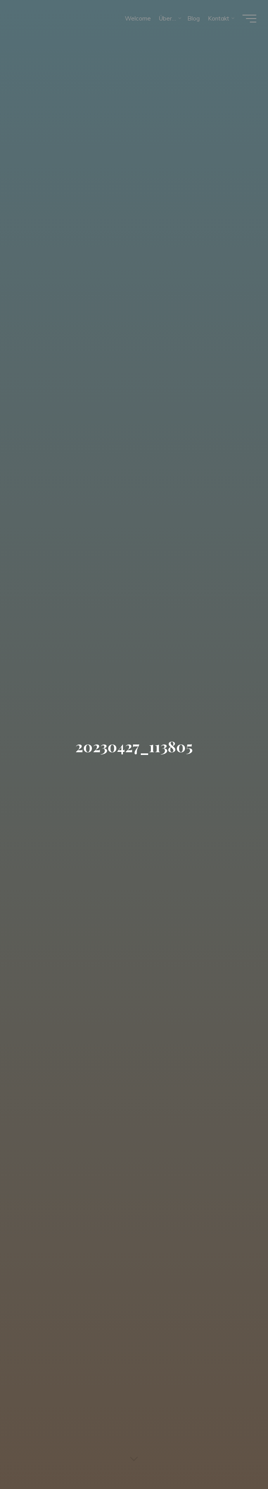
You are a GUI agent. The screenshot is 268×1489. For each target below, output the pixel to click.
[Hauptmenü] (249, 18)
